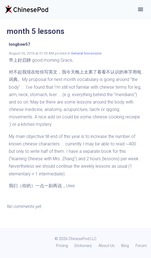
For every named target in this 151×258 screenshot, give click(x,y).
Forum (141, 245)
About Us (107, 245)
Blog (125, 245)
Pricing (62, 245)
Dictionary (83, 245)
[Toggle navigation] (140, 9)
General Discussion (86, 53)
